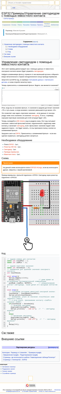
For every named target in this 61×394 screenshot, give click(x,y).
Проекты (40, 25)
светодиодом (38, 71)
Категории (6, 352)
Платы (20, 25)
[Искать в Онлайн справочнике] (28, 2)
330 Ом (13, 147)
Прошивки (26, 25)
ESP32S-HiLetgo (36, 167)
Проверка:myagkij (35, 352)
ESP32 (17, 133)
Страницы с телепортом (11, 360)
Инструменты (57, 8)
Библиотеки (55, 25)
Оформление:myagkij (10, 355)
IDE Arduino (21, 121)
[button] (53, 347)
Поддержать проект (8, 369)
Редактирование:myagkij (29, 355)
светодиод (35, 115)
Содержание (6, 25)
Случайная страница (9, 373)
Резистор (7, 147)
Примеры (33, 25)
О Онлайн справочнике (29, 391)
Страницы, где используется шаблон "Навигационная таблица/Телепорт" (29, 357)
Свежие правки (7, 371)
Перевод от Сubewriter (19, 352)
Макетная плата (9, 154)
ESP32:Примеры (9, 18)
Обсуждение (9, 8)
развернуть (53, 347)
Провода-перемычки (11, 152)
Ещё (14, 7)
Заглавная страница (8, 366)
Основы (13, 25)
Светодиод (8, 149)
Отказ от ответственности (47, 391)
